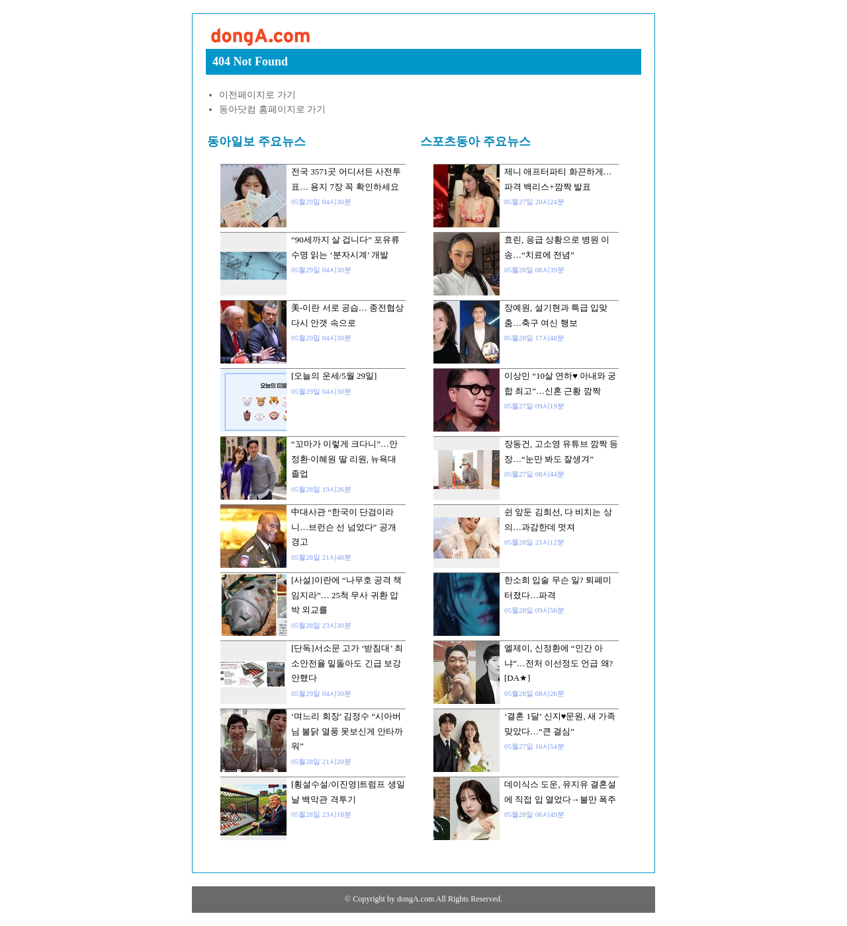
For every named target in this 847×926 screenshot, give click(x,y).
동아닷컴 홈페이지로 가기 (272, 109)
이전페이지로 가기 (257, 95)
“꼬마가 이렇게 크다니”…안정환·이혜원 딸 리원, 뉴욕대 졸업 (344, 459)
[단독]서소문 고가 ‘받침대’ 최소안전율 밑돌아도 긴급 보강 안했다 (347, 663)
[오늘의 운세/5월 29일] (334, 376)
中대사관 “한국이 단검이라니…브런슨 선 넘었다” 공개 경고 (343, 527)
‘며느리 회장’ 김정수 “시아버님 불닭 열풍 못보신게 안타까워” (347, 731)
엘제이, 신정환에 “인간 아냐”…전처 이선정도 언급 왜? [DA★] (558, 663)
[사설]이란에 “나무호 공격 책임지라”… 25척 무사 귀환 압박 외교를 (346, 595)
